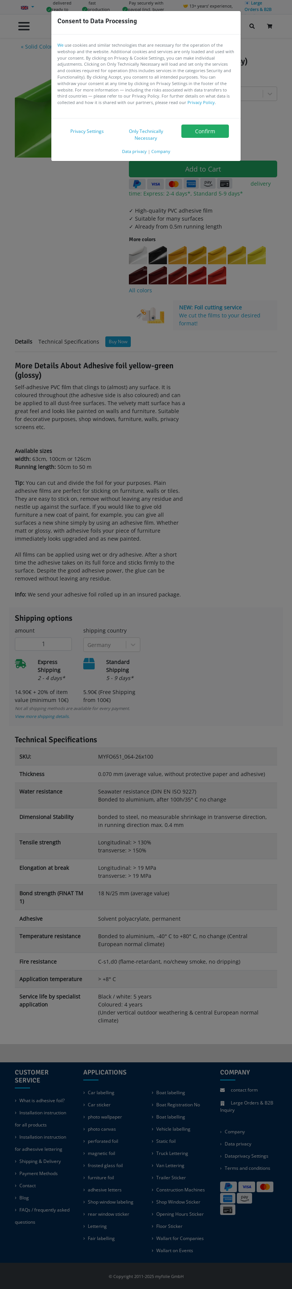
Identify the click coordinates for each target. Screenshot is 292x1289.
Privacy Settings (87, 131)
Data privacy (134, 151)
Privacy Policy (201, 102)
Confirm (205, 131)
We (60, 45)
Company (160, 151)
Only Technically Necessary (146, 134)
